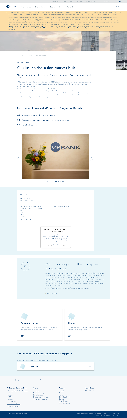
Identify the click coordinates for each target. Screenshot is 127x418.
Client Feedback (64, 397)
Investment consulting (40, 399)
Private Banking (26, 7)
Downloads (80, 1)
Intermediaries (40, 7)
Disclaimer (86, 413)
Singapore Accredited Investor (105, 415)
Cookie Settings (64, 403)
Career (72, 1)
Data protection (96, 413)
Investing (36, 391)
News (61, 7)
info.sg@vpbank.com (13, 404)
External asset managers (41, 397)
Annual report (63, 401)
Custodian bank (38, 395)
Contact (61, 399)
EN (120, 1)
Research (70, 7)
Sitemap (105, 413)
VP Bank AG (18, 58)
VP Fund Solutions (90, 1)
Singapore (106, 1)
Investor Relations (56, 1)
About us (52, 7)
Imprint (79, 413)
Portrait (30, 58)
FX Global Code (114, 413)
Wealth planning (38, 393)
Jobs (60, 393)
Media (65, 1)
